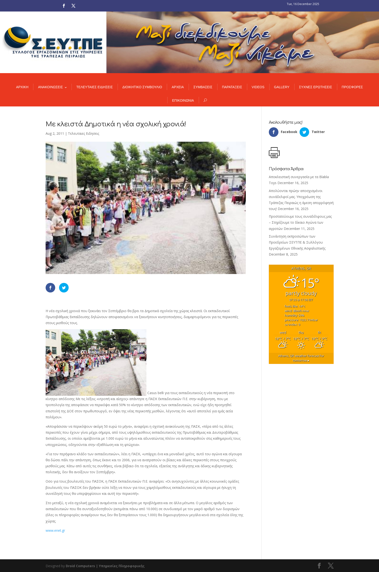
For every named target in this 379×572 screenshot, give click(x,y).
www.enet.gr (55, 530)
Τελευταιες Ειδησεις (83, 133)
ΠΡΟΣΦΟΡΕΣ (352, 87)
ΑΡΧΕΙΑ (178, 87)
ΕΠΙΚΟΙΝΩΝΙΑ (183, 100)
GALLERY (281, 87)
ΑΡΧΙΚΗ (22, 87)
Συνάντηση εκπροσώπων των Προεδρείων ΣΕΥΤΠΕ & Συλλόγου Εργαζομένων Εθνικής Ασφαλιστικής (297, 242)
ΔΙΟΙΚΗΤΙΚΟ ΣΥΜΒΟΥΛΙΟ (142, 87)
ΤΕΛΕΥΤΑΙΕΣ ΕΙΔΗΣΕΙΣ (94, 87)
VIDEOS (258, 87)
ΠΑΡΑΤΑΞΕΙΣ (232, 87)
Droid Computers (80, 566)
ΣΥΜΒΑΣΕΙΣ (202, 87)
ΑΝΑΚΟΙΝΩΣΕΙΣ (50, 87)
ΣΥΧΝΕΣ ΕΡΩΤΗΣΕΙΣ (315, 87)
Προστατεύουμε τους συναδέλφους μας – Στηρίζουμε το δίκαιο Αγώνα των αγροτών (300, 222)
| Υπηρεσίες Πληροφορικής (120, 566)
